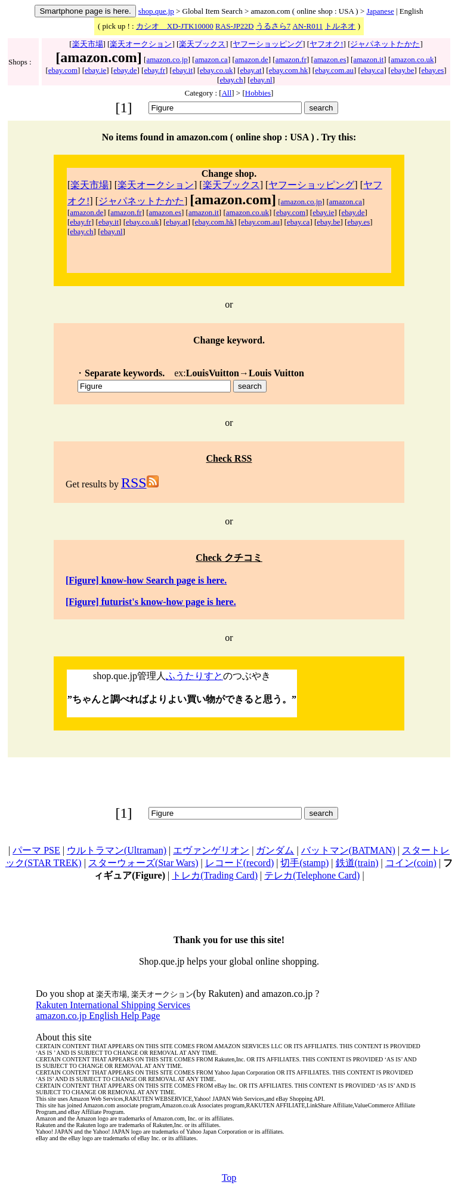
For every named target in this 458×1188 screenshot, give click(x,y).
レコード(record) (239, 863)
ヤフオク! (326, 43)
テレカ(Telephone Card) (312, 875)
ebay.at (250, 70)
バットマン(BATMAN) (348, 850)
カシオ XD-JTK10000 (174, 26)
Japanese (380, 11)
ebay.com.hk (288, 70)
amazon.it (368, 59)
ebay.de (125, 70)
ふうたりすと (194, 676)
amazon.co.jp (166, 59)
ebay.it (182, 70)
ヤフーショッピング (267, 43)
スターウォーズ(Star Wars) (143, 863)
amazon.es (330, 59)
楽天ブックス (202, 43)
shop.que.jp (156, 11)
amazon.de (251, 59)
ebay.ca (372, 70)
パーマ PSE (36, 850)
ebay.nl (261, 79)
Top (229, 1177)
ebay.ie (95, 70)
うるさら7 (273, 26)
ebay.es (432, 70)
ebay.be (402, 70)
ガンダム (275, 850)
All (227, 92)
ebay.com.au (334, 70)
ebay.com (63, 70)
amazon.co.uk (412, 59)
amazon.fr (291, 59)
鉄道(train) (357, 863)
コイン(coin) (411, 863)
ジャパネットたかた (385, 43)
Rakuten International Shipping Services (113, 1005)
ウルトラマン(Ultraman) (116, 850)
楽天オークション (141, 43)
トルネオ (339, 26)
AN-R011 (307, 26)
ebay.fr (154, 70)
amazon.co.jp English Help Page (98, 1016)
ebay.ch (231, 79)
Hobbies (258, 92)
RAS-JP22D (234, 26)
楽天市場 (87, 43)
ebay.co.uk (216, 70)
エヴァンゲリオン (211, 850)
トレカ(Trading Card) (215, 875)
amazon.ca (211, 59)
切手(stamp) (304, 863)
